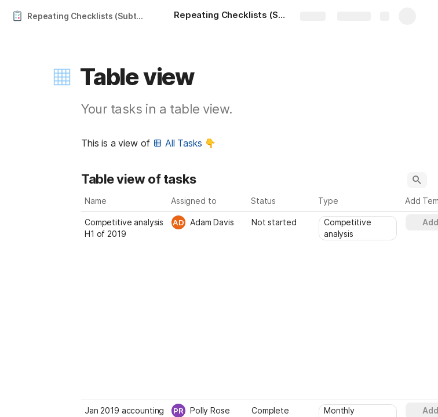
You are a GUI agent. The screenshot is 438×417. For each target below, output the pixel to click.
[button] (62, 77)
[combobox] (207, 222)
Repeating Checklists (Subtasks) (89, 16)
